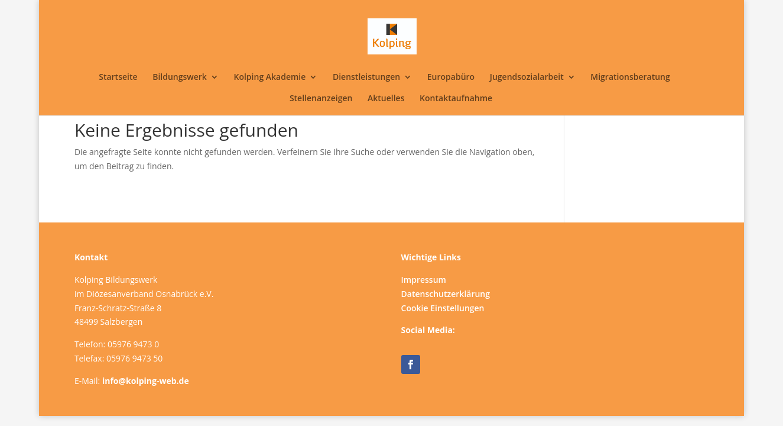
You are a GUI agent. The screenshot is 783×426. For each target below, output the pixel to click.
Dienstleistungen (366, 77)
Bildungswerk (179, 77)
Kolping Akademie (269, 77)
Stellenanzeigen (321, 99)
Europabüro (451, 77)
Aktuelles (386, 99)
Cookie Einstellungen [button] (443, 308)
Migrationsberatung (630, 77)
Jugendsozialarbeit (527, 77)
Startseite (118, 77)
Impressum (423, 279)
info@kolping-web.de (145, 380)
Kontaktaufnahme (456, 99)
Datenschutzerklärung (445, 293)
